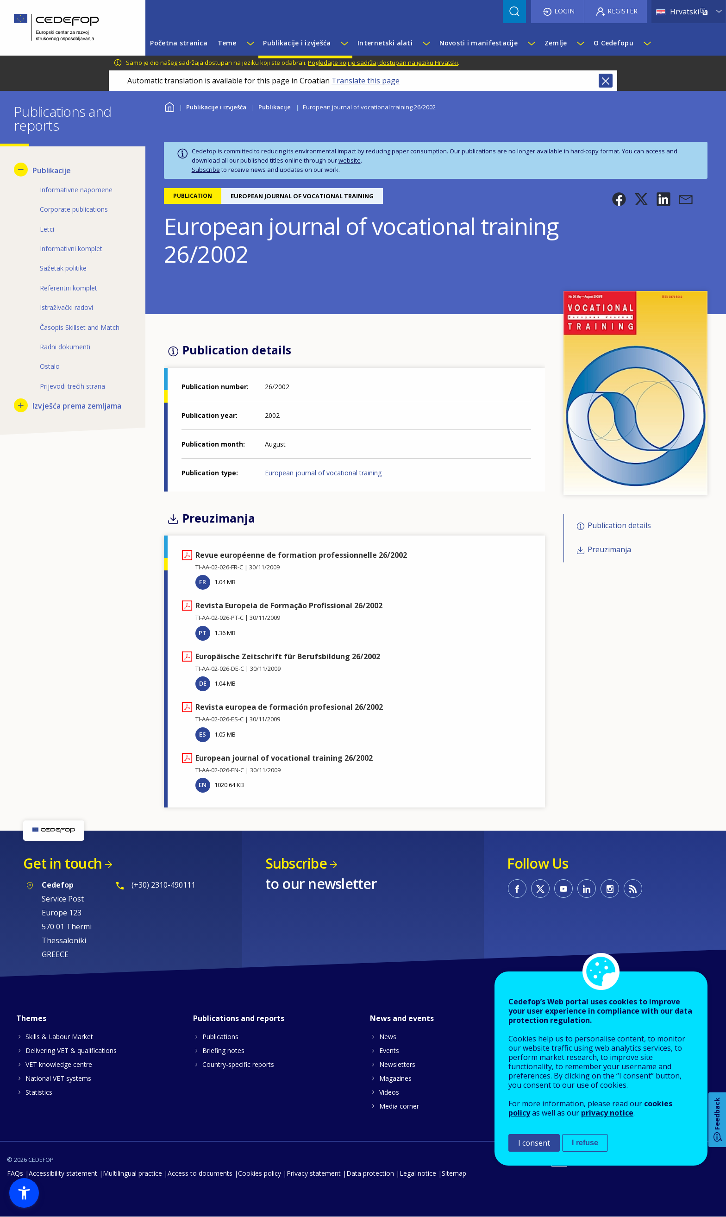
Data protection (370, 1173)
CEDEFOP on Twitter (540, 888)
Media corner (399, 1106)
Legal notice (418, 1173)
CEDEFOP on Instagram (610, 888)
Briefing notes (223, 1050)
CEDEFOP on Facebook (517, 888)
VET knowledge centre (58, 1064)
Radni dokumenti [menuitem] (65, 346)
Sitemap (454, 1173)
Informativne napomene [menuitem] (76, 189)
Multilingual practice (132, 1173)
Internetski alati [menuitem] (385, 42)
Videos (389, 1092)
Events (389, 1050)
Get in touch (62, 863)
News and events (402, 1018)
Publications (220, 1036)
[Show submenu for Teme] (250, 43)
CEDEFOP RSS (633, 888)
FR (202, 582)
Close (606, 81)
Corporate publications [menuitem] (74, 209)
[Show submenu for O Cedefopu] (646, 43)
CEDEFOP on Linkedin (586, 888)
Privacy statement (314, 1173)
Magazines (395, 1078)
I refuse (585, 1143)
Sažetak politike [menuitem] (63, 268)
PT (203, 633)
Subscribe (206, 169)
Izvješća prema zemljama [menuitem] (76, 406)
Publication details (619, 525)
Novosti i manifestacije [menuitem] (478, 42)
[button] (619, 199)
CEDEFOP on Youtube (563, 888)
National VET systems (58, 1078)
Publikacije (274, 107)
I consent (534, 1143)
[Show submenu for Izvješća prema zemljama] (21, 405)
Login (564, 10)
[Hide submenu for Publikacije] (21, 170)
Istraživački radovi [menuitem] (66, 307)
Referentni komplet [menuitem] (68, 288)
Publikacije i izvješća (216, 107)
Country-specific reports (238, 1064)
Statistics (38, 1092)
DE (203, 683)
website (349, 160)
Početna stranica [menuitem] (178, 42)
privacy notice (607, 1113)
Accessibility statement (63, 1173)
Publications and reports (238, 1018)
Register (622, 10)
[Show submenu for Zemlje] (580, 43)
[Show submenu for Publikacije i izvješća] (344, 43)
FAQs (15, 1173)
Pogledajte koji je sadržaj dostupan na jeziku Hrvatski (383, 62)
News (387, 1036)
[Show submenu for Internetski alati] (426, 43)
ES (202, 734)
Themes (31, 1018)
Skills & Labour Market (59, 1036)
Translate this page (366, 81)
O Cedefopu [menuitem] (613, 42)
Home (169, 106)
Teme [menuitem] (227, 42)
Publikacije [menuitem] (51, 170)
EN (203, 785)
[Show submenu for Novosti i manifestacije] (531, 43)
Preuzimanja (609, 549)
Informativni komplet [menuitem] (71, 248)
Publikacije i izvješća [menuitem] (297, 42)
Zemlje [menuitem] (555, 42)
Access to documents (200, 1173)
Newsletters (397, 1064)
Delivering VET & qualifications (71, 1050)
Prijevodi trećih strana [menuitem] (72, 386)
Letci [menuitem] (47, 229)
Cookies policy (259, 1173)
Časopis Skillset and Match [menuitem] (79, 327)
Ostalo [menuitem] (50, 366)
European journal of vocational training (323, 472)
